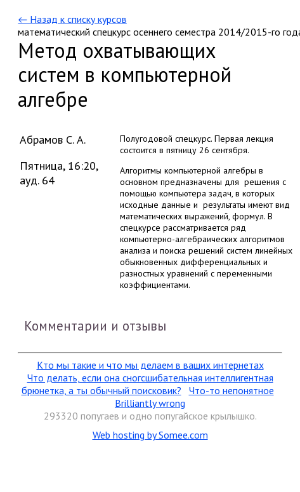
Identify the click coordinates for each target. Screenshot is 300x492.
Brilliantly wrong (150, 403)
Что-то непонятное (231, 390)
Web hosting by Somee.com (150, 434)
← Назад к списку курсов (72, 19)
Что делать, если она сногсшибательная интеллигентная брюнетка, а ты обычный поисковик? (147, 384)
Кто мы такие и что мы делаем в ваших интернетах (150, 365)
